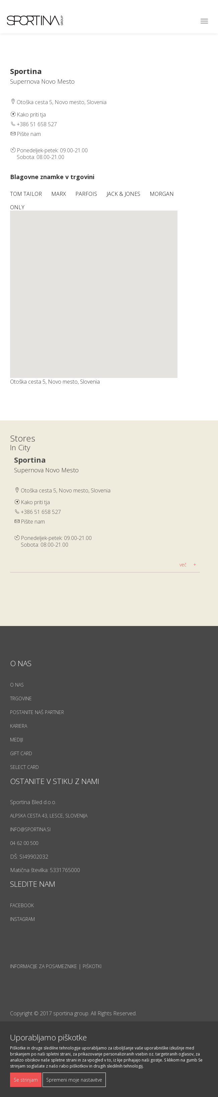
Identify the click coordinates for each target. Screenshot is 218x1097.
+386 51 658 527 (37, 124)
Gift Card (21, 753)
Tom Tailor (26, 193)
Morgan (162, 193)
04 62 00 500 (24, 843)
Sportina (30, 460)
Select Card (24, 767)
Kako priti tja (31, 114)
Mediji (16, 739)
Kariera (18, 726)
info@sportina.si (30, 829)
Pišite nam (29, 134)
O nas (17, 685)
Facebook (22, 905)
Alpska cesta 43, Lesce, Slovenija (48, 815)
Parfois (86, 193)
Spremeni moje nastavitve (74, 1080)
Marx (59, 193)
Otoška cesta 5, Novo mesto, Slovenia (66, 490)
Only (18, 207)
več (183, 564)
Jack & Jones (124, 193)
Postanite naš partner (37, 712)
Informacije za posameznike (43, 966)
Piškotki (92, 966)
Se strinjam (26, 1080)
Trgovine (21, 698)
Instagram (22, 919)
